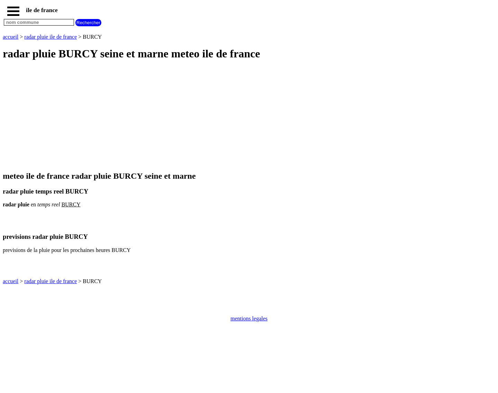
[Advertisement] (210, 116)
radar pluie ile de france (50, 37)
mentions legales (248, 318)
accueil (10, 37)
